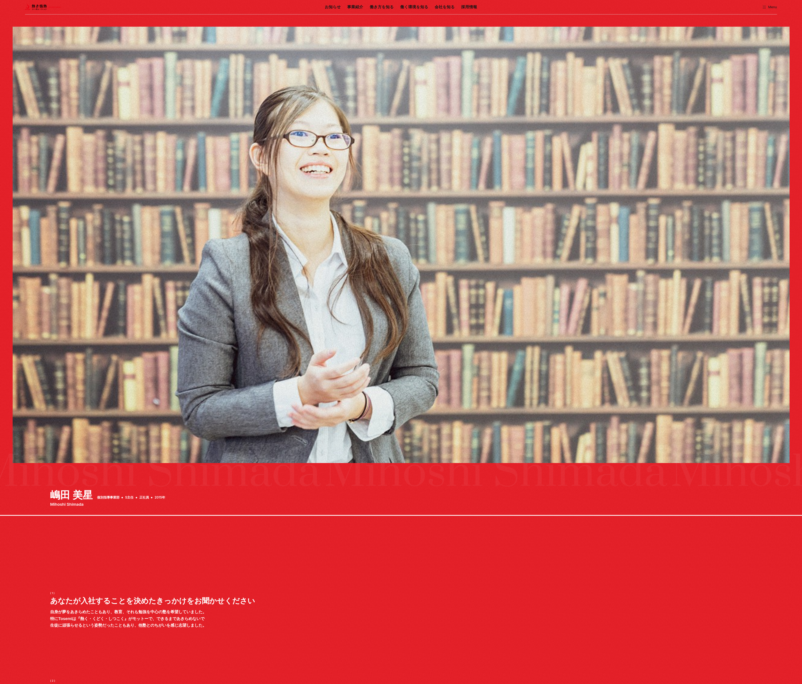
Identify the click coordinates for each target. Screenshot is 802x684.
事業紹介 (357, 7)
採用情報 (466, 7)
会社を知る (443, 7)
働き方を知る (382, 7)
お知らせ (335, 7)
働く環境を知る (413, 7)
